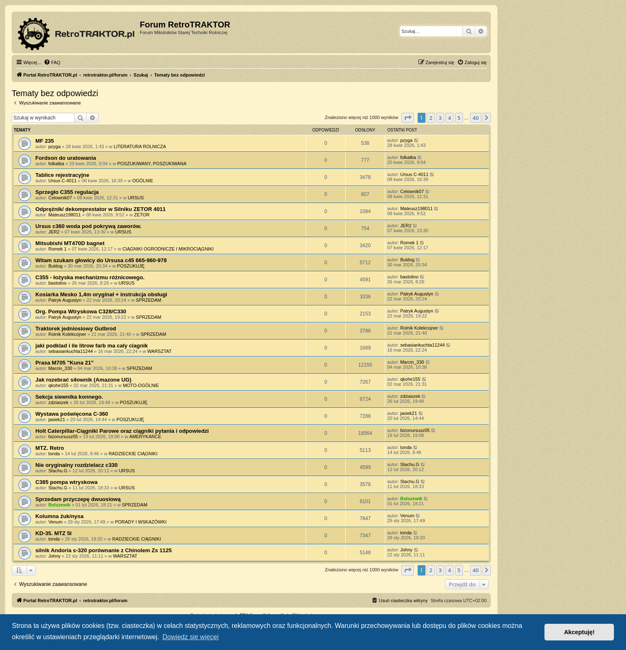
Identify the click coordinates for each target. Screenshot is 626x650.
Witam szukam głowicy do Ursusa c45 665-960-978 (101, 260)
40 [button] (476, 118)
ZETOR (141, 214)
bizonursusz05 (63, 436)
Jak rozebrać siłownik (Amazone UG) (83, 380)
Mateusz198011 (64, 214)
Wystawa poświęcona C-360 (71, 414)
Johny (54, 555)
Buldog (55, 265)
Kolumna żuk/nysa (59, 516)
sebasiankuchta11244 (70, 351)
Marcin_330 (60, 368)
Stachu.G (57, 470)
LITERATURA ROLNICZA (140, 146)
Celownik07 (60, 197)
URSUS (136, 197)
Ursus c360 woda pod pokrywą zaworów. (88, 226)
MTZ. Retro (49, 448)
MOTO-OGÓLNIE (141, 385)
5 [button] (459, 118)
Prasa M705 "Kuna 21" (64, 363)
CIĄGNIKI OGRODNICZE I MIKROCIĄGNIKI (167, 248)
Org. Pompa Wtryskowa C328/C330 (80, 311)
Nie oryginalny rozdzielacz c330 (76, 465)
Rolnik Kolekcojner (67, 334)
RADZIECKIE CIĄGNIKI (133, 453)
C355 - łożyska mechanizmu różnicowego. (89, 277)
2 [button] (430, 118)
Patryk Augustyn (65, 300)
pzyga (54, 146)
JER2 (53, 231)
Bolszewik (59, 504)
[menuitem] (52, 62)
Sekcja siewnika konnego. (69, 397)
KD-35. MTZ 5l (53, 533)
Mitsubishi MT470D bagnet (69, 243)
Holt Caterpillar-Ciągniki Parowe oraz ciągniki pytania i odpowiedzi (122, 431)
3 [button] (440, 118)
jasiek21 (56, 419)
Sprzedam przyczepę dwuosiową (78, 499)
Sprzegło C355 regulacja (67, 192)
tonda (54, 453)
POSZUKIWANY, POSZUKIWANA (151, 163)
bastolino (57, 282)
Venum (55, 521)
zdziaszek (58, 402)
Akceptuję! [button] (579, 632)
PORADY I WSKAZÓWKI (140, 521)
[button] (407, 118)
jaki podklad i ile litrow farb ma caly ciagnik (91, 345)
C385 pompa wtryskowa (66, 482)
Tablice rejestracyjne (62, 175)
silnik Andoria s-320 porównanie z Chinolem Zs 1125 (103, 550)
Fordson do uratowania (65, 158)
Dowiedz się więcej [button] (190, 636)
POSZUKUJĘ (130, 265)
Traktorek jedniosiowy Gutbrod (75, 328)
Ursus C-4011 (62, 180)
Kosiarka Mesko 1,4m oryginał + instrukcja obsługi (101, 294)
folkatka (56, 163)
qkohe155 (58, 385)
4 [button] (449, 118)
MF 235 (44, 141)
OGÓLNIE (142, 180)
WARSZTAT (159, 351)
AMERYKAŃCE (145, 436)
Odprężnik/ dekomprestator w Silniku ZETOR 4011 (100, 209)
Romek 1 (57, 248)
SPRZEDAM (148, 300)
